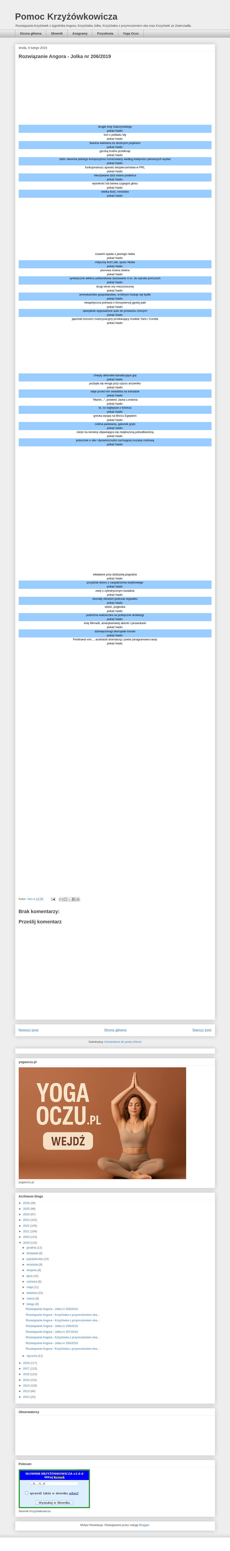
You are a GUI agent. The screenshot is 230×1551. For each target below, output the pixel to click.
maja (30, 1287)
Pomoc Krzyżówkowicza (66, 16)
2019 (27, 1242)
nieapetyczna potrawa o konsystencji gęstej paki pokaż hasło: (115, 304)
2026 (27, 1203)
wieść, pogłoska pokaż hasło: (115, 608)
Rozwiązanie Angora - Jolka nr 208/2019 (52, 1326)
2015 (27, 1380)
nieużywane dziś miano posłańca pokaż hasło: (115, 177)
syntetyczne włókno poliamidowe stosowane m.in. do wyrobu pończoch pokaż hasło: (115, 280)
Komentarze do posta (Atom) (122, 1041)
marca (30, 1298)
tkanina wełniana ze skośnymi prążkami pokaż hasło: (115, 145)
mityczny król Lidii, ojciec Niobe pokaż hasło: (115, 264)
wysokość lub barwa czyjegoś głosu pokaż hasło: (115, 185)
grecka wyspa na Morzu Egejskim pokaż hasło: (115, 417)
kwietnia (32, 1293)
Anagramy (80, 33)
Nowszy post (28, 1030)
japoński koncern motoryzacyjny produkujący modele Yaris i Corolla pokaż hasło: (115, 321)
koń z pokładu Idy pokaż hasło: (115, 136)
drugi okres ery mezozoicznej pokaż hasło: (115, 288)
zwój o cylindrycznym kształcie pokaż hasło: (115, 592)
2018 (27, 1363)
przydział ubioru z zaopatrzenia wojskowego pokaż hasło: (115, 584)
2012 (27, 1397)
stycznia (32, 1355)
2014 (27, 1385)
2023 (27, 1220)
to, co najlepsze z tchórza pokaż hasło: (115, 409)
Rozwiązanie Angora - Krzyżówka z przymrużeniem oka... (63, 1314)
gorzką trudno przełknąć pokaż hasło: (115, 153)
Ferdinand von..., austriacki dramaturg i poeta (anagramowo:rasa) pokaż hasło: (115, 641)
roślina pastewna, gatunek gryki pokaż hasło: (115, 426)
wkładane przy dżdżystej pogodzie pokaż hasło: (115, 576)
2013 (27, 1391)
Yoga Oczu (131, 33)
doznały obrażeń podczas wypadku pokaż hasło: (114, 600)
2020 (27, 1237)
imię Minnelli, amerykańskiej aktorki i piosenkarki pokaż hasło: (115, 625)
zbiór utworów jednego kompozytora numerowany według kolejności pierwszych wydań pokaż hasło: (115, 161)
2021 (27, 1231)
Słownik (57, 33)
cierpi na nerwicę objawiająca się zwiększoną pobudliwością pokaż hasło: (115, 434)
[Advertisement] (115, 93)
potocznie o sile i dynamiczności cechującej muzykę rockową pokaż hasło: (115, 442)
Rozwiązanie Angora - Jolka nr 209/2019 (52, 1309)
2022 (27, 1225)
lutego (30, 1304)
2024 (27, 1214)
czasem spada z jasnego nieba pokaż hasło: (115, 256)
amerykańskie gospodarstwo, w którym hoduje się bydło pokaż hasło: (115, 296)
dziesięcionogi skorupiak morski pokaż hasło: (115, 633)
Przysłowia (105, 33)
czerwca (32, 1281)
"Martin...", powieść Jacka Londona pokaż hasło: (114, 401)
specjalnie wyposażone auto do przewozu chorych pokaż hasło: (115, 312)
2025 (27, 1208)
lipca (29, 1276)
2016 (27, 1374)
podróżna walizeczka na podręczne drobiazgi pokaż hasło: (115, 617)
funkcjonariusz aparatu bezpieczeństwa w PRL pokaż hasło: (115, 169)
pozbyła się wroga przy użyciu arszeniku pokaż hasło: (115, 385)
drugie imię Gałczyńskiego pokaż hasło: (115, 128)
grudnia (31, 1247)
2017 (27, 1368)
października (35, 1259)
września (32, 1264)
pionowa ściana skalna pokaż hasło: (115, 272)
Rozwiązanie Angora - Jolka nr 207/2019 (52, 1331)
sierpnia (31, 1270)
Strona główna (30, 33)
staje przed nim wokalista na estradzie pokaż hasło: (115, 393)
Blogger (144, 1525)
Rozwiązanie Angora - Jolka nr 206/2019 (52, 1343)
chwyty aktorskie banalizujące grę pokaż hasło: (115, 377)
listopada (32, 1253)
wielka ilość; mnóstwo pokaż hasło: (115, 193)
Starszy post (202, 1030)
